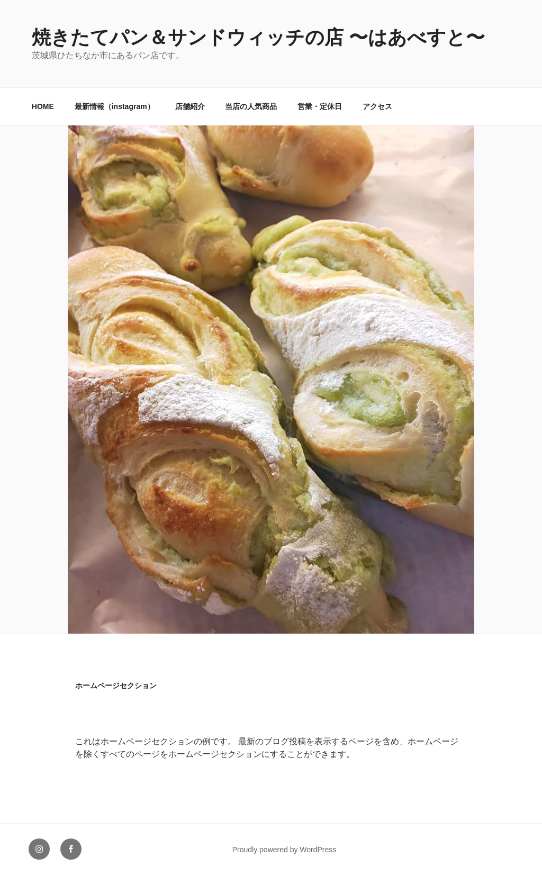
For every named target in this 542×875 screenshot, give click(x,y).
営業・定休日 (319, 106)
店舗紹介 (190, 106)
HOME (43, 106)
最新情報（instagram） (115, 106)
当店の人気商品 (251, 106)
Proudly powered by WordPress (284, 849)
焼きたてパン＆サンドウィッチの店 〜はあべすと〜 (258, 37)
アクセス (377, 106)
